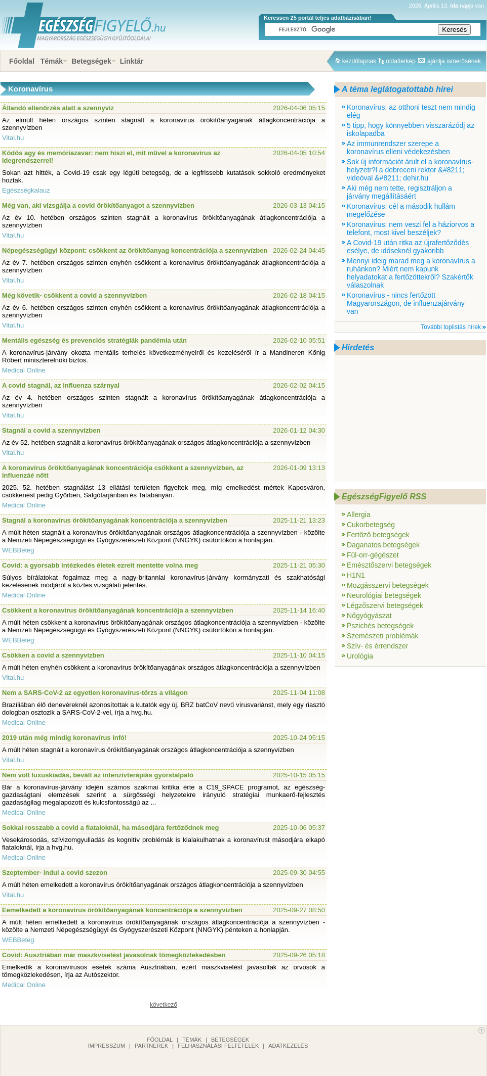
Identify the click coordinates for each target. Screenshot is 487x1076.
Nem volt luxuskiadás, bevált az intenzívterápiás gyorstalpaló (97, 775)
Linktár (132, 61)
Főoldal (21, 61)
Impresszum (106, 1046)
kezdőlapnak (359, 61)
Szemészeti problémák (383, 636)
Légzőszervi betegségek (385, 605)
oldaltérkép (401, 61)
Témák (51, 61)
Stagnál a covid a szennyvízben (51, 430)
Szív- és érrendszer (377, 646)
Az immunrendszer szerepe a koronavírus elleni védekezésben (398, 147)
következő (163, 1004)
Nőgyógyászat (369, 616)
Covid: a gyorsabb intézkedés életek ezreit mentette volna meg (100, 565)
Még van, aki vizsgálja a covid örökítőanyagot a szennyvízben (98, 205)
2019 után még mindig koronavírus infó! (64, 737)
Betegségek (91, 61)
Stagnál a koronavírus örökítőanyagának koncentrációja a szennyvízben (114, 520)
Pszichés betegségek (380, 626)
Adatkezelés (288, 1046)
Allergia (359, 514)
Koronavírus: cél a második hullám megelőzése (401, 210)
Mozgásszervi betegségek (388, 585)
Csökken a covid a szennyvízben (53, 655)
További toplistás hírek (451, 327)
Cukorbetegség (371, 525)
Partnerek (151, 1046)
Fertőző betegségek (378, 535)
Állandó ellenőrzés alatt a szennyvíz (58, 108)
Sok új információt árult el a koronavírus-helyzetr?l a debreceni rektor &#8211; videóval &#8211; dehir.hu (410, 170)
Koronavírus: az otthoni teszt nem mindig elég (411, 111)
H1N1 (356, 575)
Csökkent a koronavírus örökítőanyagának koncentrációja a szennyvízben (117, 610)
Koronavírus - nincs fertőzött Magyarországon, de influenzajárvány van (406, 303)
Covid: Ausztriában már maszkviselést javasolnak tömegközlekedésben (114, 955)
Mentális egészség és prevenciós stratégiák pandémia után (94, 340)
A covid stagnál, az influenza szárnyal (60, 385)
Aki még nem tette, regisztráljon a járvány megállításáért (399, 192)
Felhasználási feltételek (218, 1046)
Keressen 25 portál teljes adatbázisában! (317, 18)
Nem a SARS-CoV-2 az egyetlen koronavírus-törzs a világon (95, 692)
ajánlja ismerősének (454, 61)
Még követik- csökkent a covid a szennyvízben (74, 295)
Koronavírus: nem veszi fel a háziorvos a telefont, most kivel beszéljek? (410, 228)
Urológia (360, 656)
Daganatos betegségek (383, 545)
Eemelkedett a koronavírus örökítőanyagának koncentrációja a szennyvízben (122, 910)
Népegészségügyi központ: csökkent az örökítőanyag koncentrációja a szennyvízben (134, 250)
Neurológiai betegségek (384, 595)
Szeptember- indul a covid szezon (54, 872)
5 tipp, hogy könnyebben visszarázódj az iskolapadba (410, 129)
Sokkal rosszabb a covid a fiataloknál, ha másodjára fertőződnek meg (110, 827)
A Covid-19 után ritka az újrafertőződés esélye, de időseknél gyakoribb (408, 247)
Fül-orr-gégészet (373, 555)
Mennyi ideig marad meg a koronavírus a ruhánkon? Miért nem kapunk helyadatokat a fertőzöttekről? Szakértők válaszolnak (411, 273)
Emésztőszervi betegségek (389, 565)
